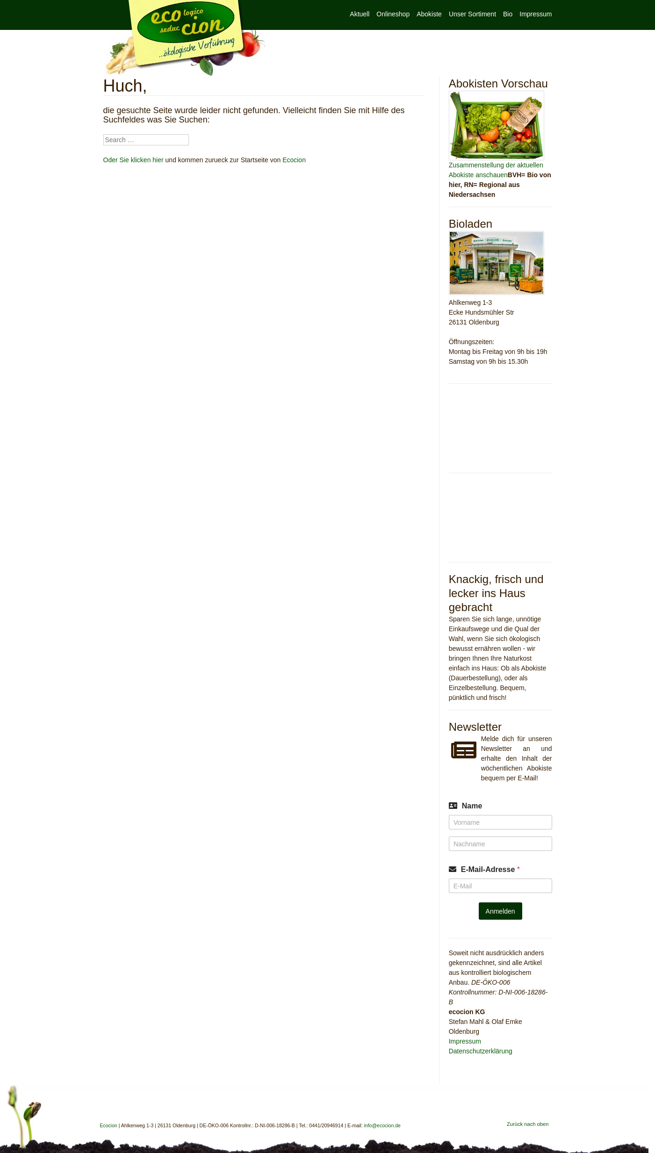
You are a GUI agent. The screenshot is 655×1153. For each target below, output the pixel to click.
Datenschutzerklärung (480, 1051)
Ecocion (184, 38)
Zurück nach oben (528, 1124)
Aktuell (359, 14)
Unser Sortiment (472, 14)
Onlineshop (393, 14)
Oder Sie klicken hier (133, 160)
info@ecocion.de (382, 1125)
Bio (507, 14)
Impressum (535, 14)
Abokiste (429, 14)
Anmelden (500, 911)
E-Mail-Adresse (490, 869)
